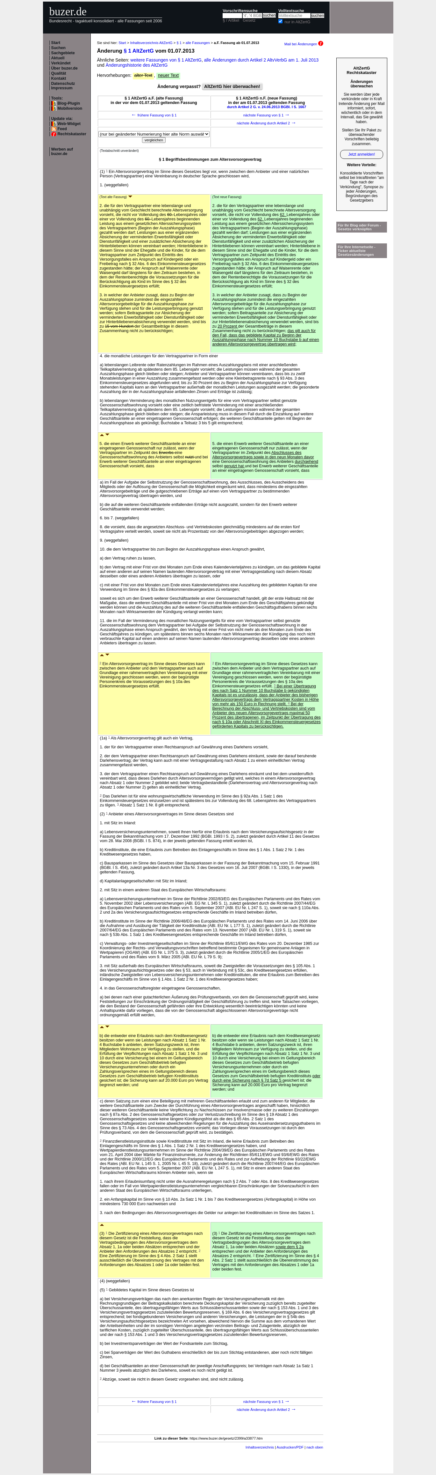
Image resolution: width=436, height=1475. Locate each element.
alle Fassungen (198, 43)
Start (56, 43)
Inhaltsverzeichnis (260, 1447)
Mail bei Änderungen (303, 44)
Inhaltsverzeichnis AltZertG (151, 43)
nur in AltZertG (297, 22)
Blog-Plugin (69, 103)
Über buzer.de (64, 68)
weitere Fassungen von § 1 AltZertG (166, 60)
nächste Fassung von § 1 (266, 115)
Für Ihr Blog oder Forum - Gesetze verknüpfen (359, 227)
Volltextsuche (291, 11)
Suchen (58, 48)
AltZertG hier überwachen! (232, 86)
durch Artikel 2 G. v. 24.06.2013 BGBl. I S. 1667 (266, 107)
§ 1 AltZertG (139, 51)
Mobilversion (70, 108)
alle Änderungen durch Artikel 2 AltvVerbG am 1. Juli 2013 (261, 60)
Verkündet (61, 63)
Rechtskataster (72, 134)
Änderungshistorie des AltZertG (137, 65)
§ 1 (179, 43)
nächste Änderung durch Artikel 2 (266, 123)
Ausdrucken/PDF (290, 1447)
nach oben (314, 1447)
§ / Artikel (231, 20)
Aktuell (58, 58)
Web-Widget (69, 124)
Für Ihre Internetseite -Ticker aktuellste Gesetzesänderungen (356, 250)
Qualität (58, 73)
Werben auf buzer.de (62, 151)
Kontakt (58, 78)
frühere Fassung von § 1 (154, 115)
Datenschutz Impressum (63, 85)
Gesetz (249, 20)
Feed (62, 129)
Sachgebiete (63, 53)
